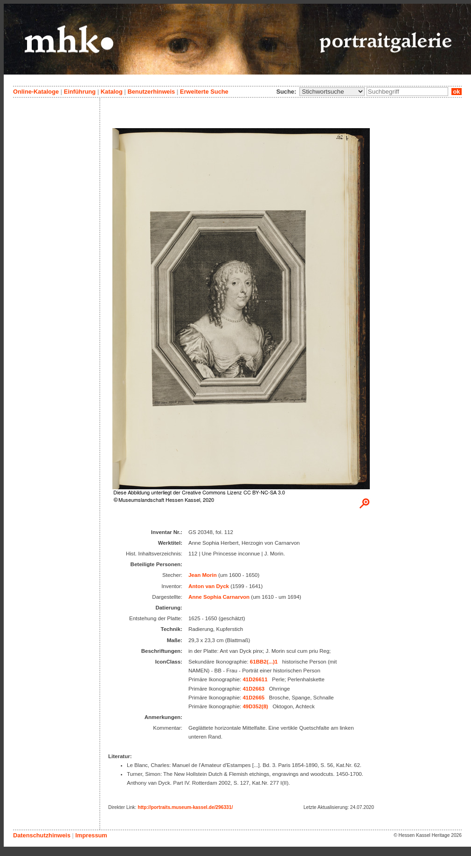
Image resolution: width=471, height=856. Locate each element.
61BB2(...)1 (264, 661)
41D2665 (253, 697)
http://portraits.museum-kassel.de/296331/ (185, 807)
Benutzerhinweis (151, 91)
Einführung (80, 91)
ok (456, 91)
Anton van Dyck (208, 586)
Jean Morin (202, 575)
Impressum (91, 835)
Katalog (112, 91)
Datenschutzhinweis (41, 835)
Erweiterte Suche (204, 91)
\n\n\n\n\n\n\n (332, 91)
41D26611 (254, 679)
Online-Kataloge (36, 91)
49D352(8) (255, 706)
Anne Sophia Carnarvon (218, 597)
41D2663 (253, 689)
